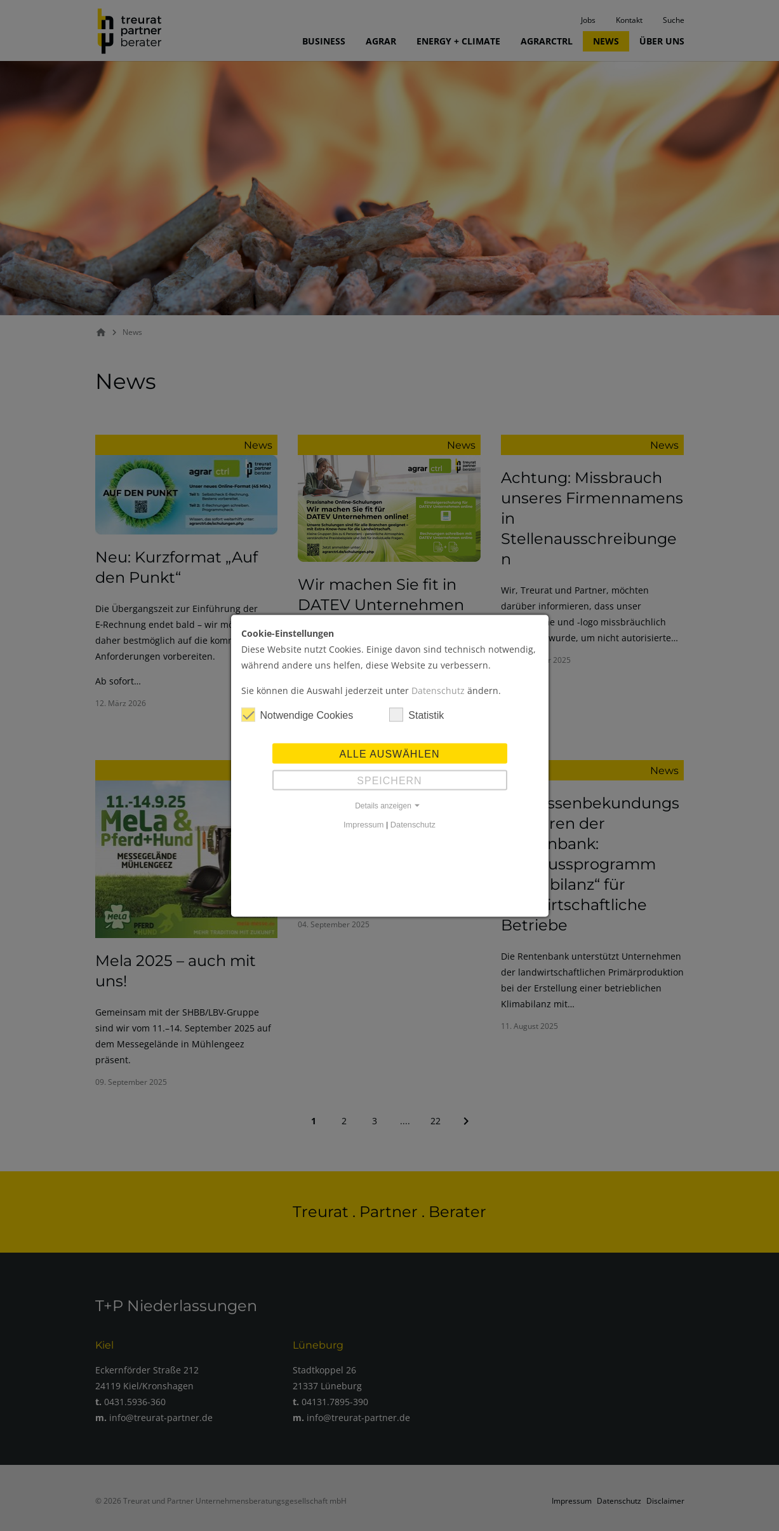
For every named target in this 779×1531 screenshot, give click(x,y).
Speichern (389, 780)
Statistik (416, 714)
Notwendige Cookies (297, 714)
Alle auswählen (389, 753)
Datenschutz (438, 690)
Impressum (363, 824)
